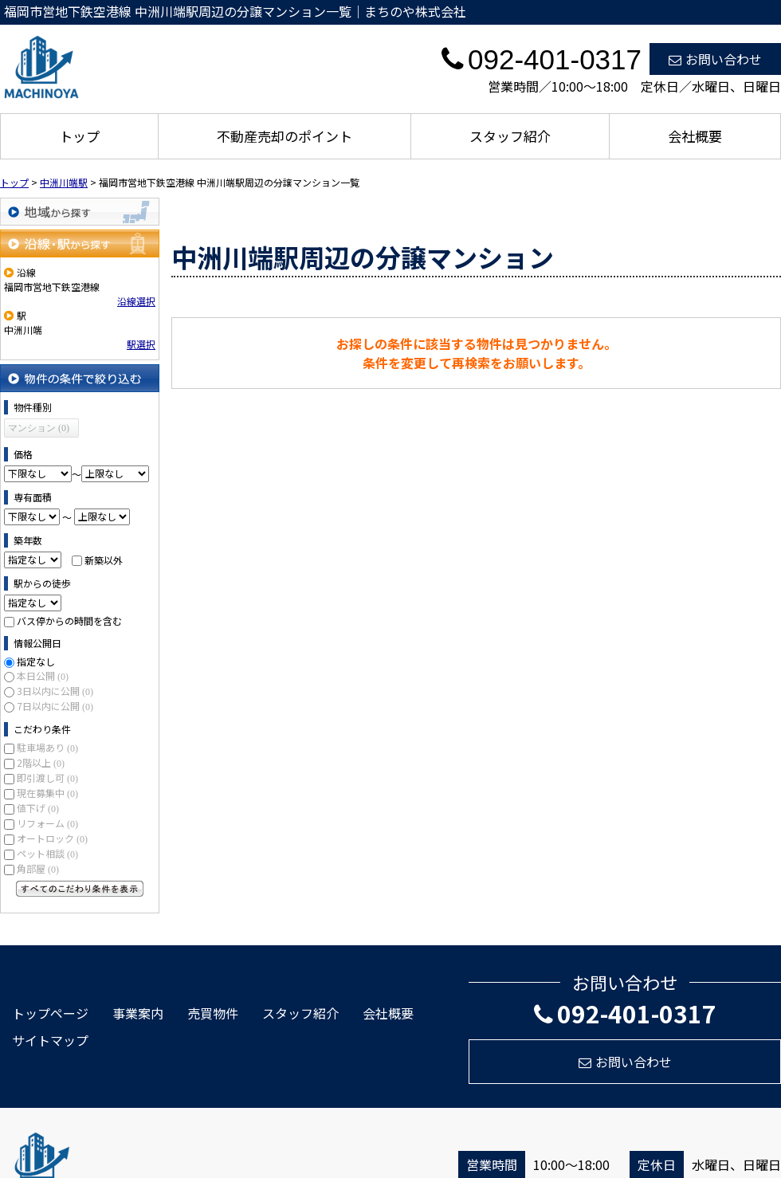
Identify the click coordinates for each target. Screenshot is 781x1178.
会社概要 (695, 136)
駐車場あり (47, 747)
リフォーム (47, 823)
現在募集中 (47, 792)
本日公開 (43, 675)
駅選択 (141, 344)
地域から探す (79, 212)
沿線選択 (136, 301)
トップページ (50, 1013)
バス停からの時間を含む (69, 620)
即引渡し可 (47, 777)
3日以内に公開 (55, 690)
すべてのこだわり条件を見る (79, 889)
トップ (79, 136)
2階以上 (41, 762)
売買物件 (212, 1013)
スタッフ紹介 (510, 136)
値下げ (38, 808)
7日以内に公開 (55, 706)
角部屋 (38, 868)
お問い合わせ (715, 59)
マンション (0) (38, 428)
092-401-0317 (625, 1013)
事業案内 (137, 1013)
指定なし (36, 661)
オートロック (52, 838)
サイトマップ (50, 1040)
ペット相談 (47, 853)
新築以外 (103, 559)
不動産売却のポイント (284, 136)
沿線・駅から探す (79, 243)
